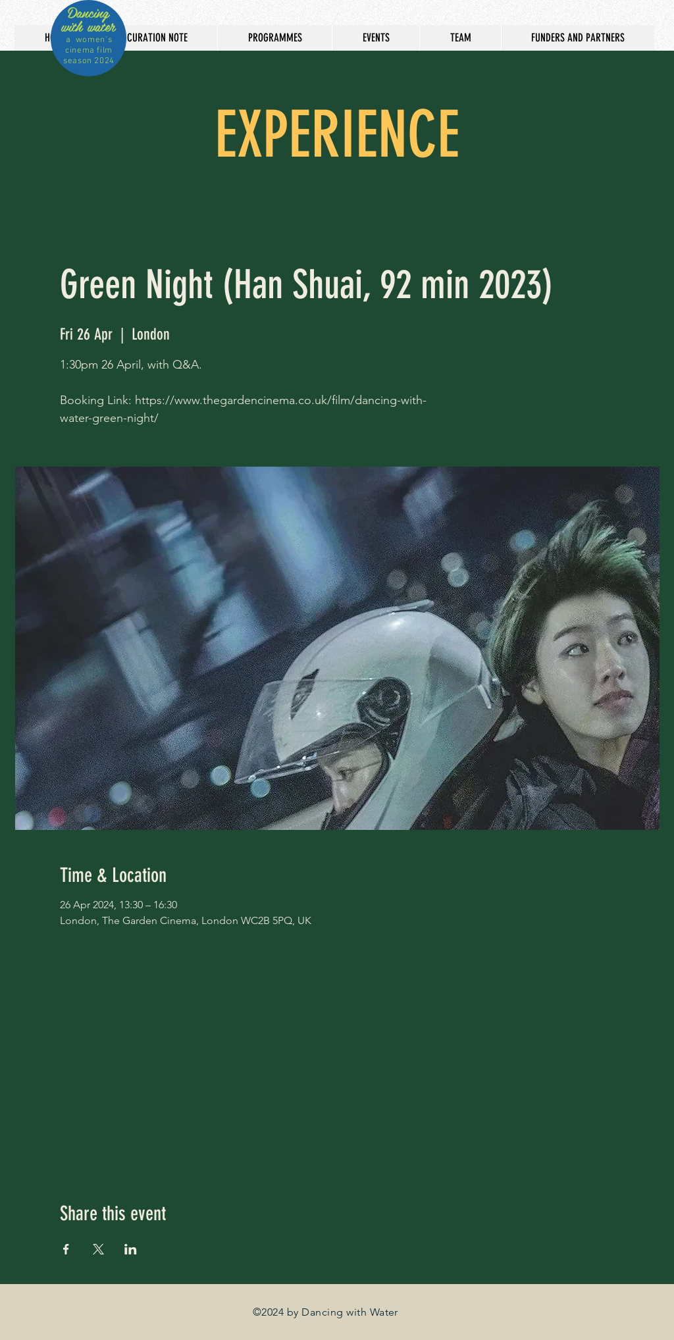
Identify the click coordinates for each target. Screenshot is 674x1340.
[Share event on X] (98, 1249)
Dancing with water (88, 19)
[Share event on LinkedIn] (130, 1249)
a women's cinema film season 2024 (89, 50)
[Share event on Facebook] (66, 1249)
